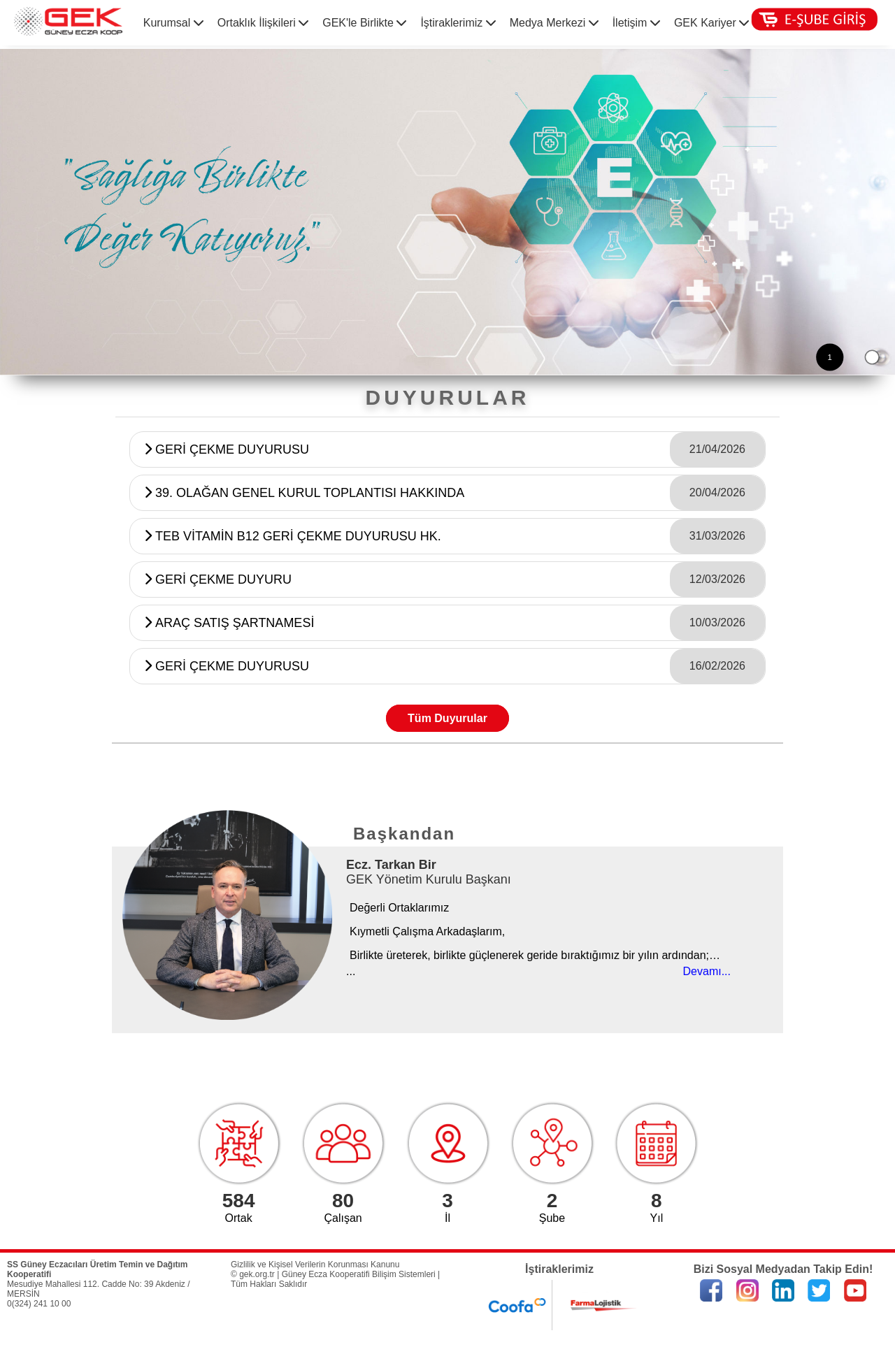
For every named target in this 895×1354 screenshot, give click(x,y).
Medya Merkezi (554, 23)
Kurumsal (173, 23)
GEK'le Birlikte (364, 23)
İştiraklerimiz (457, 23)
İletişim (636, 23)
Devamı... (707, 971)
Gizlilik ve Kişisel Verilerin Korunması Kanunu (315, 1264)
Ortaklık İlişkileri (262, 23)
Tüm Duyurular (447, 718)
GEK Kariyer (711, 23)
